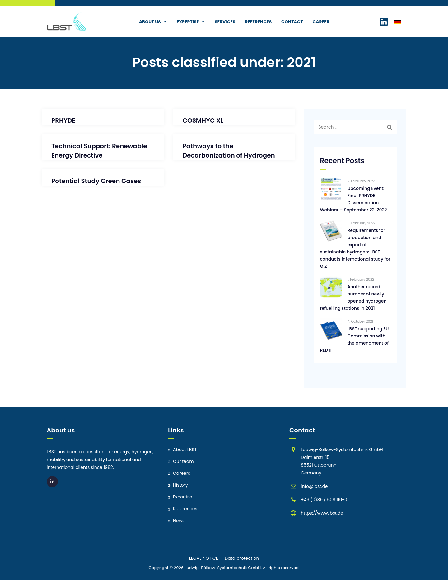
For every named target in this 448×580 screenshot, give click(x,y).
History (180, 485)
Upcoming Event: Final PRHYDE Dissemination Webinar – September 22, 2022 (353, 199)
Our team (183, 461)
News (178, 520)
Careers (181, 473)
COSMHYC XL (203, 120)
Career (317, 22)
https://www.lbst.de (322, 513)
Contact (288, 22)
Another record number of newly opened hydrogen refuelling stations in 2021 (353, 297)
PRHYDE (63, 120)
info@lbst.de (314, 486)
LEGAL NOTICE (203, 558)
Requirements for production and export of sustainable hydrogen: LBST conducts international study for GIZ (355, 248)
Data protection (242, 558)
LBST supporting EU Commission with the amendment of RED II (354, 339)
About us (149, 22)
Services (221, 22)
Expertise (187, 22)
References (254, 22)
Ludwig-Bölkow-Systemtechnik (216, 568)
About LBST (185, 449)
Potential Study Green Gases (96, 181)
